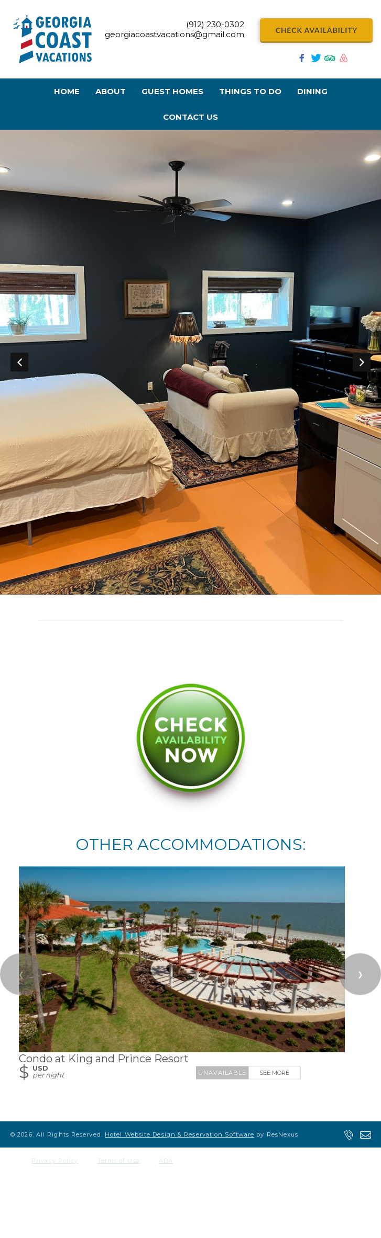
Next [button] (362, 362)
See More (274, 1072)
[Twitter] (316, 61)
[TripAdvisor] (329, 61)
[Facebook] (302, 61)
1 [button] (175, 589)
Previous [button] (19, 362)
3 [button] (206, 589)
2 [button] (191, 589)
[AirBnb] (344, 61)
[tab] (175, 589)
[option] (190, 362)
